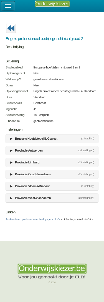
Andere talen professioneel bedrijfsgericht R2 (33, 219)
